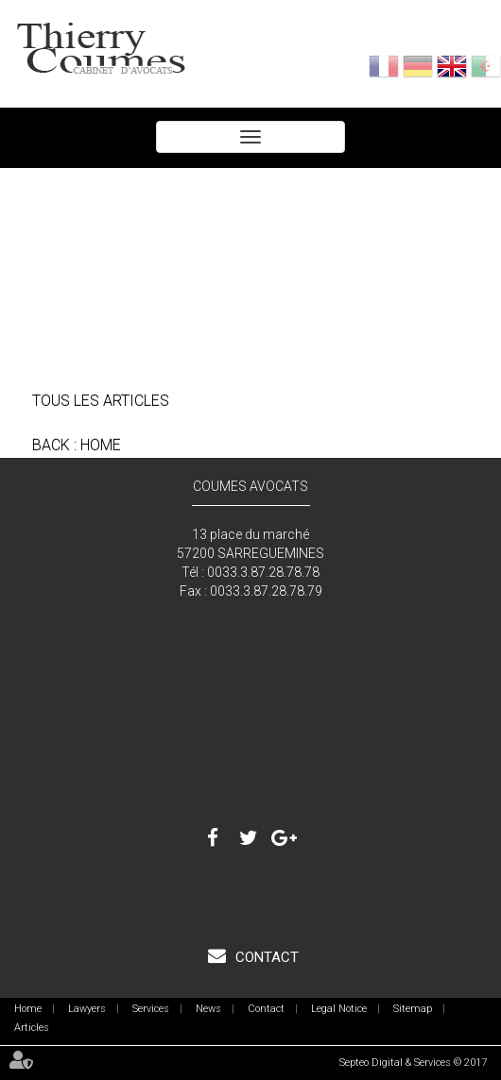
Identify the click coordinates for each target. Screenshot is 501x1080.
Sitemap (412, 1009)
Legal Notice (339, 1009)
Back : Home (76, 445)
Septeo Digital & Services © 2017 (413, 1062)
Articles (31, 1027)
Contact (265, 957)
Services (150, 1009)
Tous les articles (100, 401)
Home (28, 1009)
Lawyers (87, 1009)
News (208, 1009)
